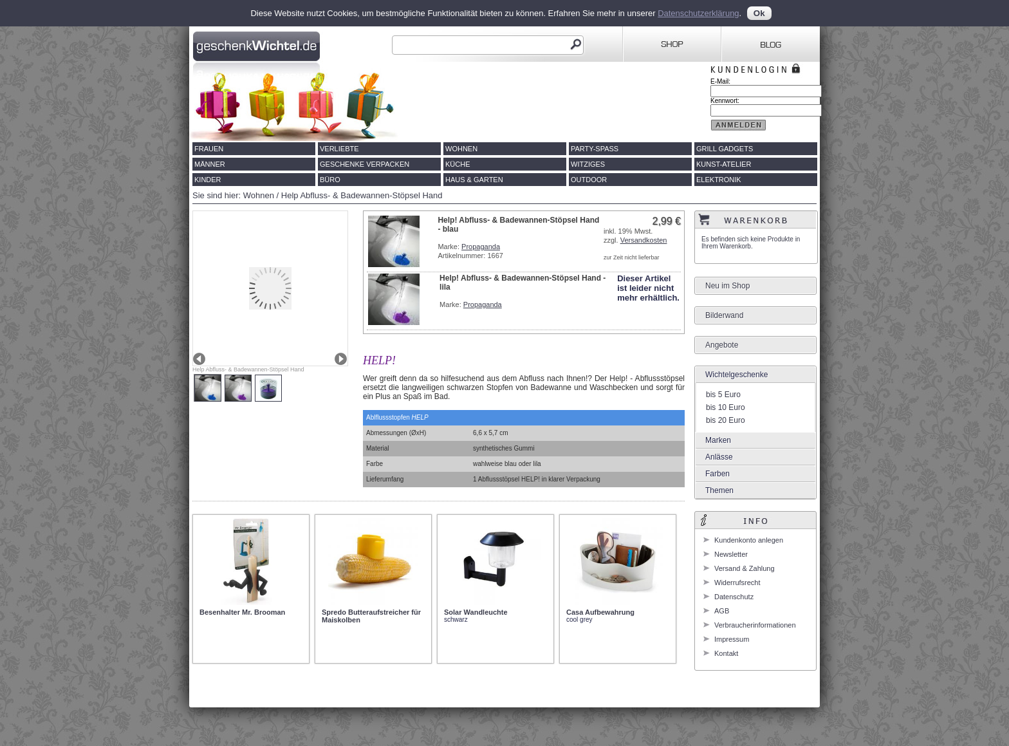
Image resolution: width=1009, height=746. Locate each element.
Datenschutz (734, 597)
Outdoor (589, 179)
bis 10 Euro (725, 407)
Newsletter (731, 554)
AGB (721, 611)
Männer (209, 164)
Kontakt (726, 653)
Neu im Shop (727, 285)
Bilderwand (724, 315)
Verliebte (339, 149)
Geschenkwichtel (257, 44)
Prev (199, 359)
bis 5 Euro (723, 394)
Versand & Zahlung (744, 568)
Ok (759, 13)
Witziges (588, 164)
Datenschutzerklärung (698, 13)
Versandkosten (643, 240)
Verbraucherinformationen (755, 625)
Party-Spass (594, 149)
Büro (330, 179)
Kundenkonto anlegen (748, 540)
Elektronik (718, 179)
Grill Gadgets (724, 149)
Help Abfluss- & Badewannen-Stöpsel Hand (362, 195)
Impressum (731, 639)
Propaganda (480, 246)
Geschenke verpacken (364, 164)
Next (340, 359)
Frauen (208, 149)
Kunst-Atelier (723, 164)
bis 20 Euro (725, 420)
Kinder (207, 179)
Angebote (721, 345)
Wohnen (461, 149)
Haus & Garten (474, 179)
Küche (457, 164)
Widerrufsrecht (737, 582)
